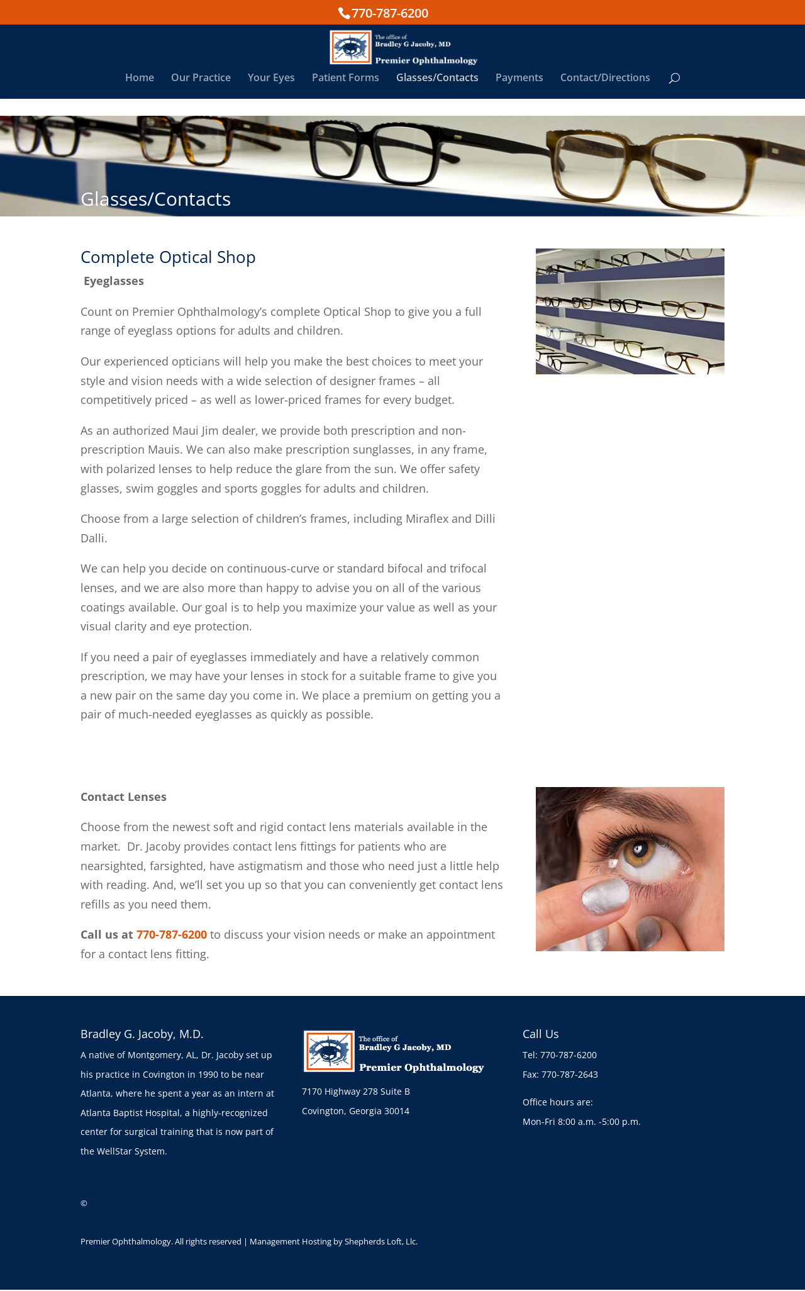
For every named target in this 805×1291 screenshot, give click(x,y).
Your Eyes (271, 96)
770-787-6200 (390, 12)
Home (139, 96)
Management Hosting (290, 1241)
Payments (519, 96)
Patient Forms (345, 96)
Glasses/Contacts (437, 96)
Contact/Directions (605, 96)
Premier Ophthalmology (125, 1241)
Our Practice (201, 96)
